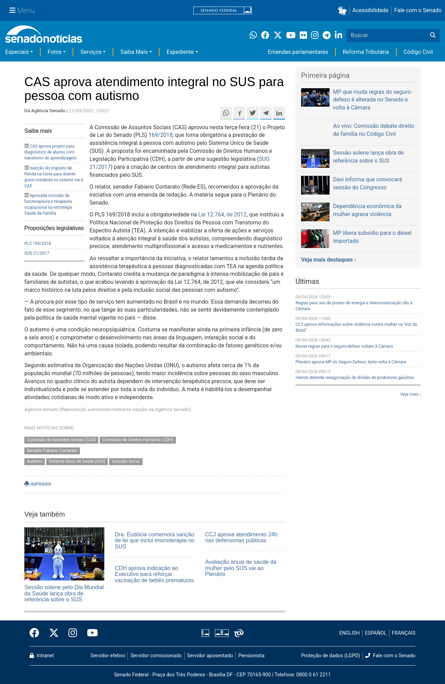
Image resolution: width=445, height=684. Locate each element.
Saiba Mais (134, 52)
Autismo (34, 461)
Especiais (17, 52)
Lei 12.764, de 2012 (222, 214)
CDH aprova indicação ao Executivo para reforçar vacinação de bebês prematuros (154, 574)
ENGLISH (349, 633)
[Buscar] (433, 35)
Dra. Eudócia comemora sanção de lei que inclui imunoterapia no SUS (154, 540)
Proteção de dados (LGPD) (330, 656)
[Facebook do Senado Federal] (37, 633)
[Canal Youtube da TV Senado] (90, 633)
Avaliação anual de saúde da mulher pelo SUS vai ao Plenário (240, 568)
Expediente (180, 52)
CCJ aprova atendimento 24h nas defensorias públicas (241, 537)
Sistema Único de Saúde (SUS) (77, 461)
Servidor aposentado (210, 656)
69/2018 (162, 135)
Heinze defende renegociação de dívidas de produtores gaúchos (355, 377)
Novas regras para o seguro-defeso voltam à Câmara (344, 346)
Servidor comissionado (156, 656)
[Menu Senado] (21, 10)
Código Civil (418, 52)
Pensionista (251, 656)
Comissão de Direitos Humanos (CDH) (138, 439)
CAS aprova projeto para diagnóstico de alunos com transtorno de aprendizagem (50, 152)
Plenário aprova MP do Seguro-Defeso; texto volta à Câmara (351, 362)
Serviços (91, 52)
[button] (343, 10)
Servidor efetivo (107, 656)
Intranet (42, 656)
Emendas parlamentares (298, 52)
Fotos (55, 52)
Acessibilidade (371, 10)
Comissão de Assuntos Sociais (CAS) (61, 439)
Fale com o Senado (418, 10)
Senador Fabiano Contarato (52, 450)
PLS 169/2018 (37, 243)
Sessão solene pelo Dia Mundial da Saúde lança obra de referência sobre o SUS (64, 593)
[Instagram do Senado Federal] (73, 633)
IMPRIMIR (37, 484)
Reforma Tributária (366, 52)
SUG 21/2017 (36, 253)
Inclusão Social (126, 461)
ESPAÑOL (376, 633)
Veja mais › (410, 394)
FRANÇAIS (403, 633)
